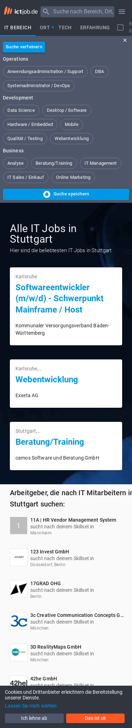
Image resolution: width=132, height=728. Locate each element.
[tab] (18, 27)
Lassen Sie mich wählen (31, 706)
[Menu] (46, 11)
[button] (45, 71)
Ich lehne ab (34, 718)
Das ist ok (95, 718)
